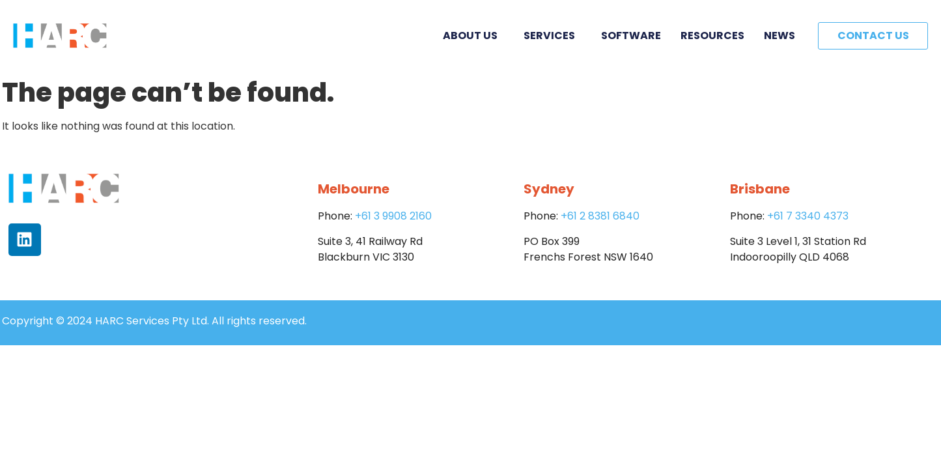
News (779, 35)
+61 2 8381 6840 (600, 215)
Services (553, 35)
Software (631, 35)
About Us (473, 35)
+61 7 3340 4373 (808, 215)
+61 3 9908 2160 (393, 215)
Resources (712, 35)
